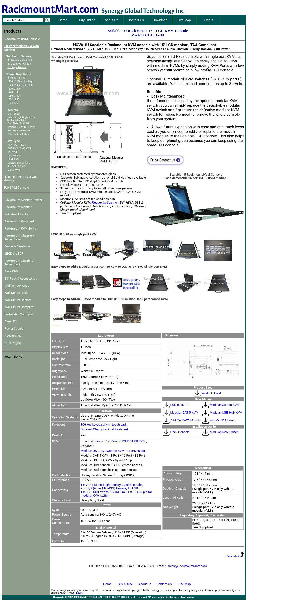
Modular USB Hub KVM (221, 412)
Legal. (79, 593)
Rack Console (176, 432)
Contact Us (164, 584)
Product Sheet (211, 393)
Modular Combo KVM (220, 404)
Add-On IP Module (218, 420)
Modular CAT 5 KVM (180, 412)
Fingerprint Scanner (105, 202)
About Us (144, 584)
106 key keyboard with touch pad (104, 424)
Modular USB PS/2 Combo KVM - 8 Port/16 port (113, 450)
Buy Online (125, 584)
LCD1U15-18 (175, 404)
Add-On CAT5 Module (181, 420)
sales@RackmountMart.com (187, 566)
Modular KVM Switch (220, 432)
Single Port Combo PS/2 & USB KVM (120, 441)
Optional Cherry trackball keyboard (104, 429)
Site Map (185, 584)
